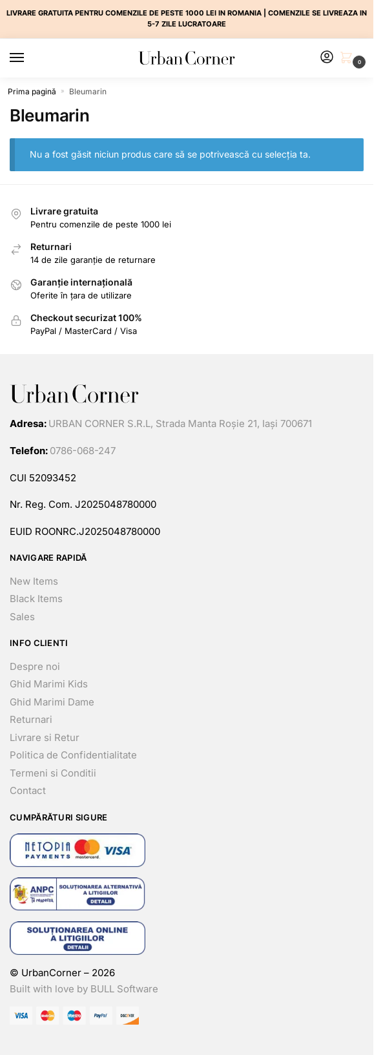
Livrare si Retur (44, 737)
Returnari (31, 719)
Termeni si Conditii (53, 773)
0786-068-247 (83, 450)
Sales (22, 617)
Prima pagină (32, 91)
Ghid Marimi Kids (49, 684)
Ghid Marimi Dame (52, 702)
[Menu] (29, 58)
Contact (28, 790)
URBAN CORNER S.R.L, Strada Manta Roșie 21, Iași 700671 (180, 423)
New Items (34, 581)
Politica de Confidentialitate (73, 755)
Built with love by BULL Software (84, 989)
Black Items (36, 598)
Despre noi (35, 666)
